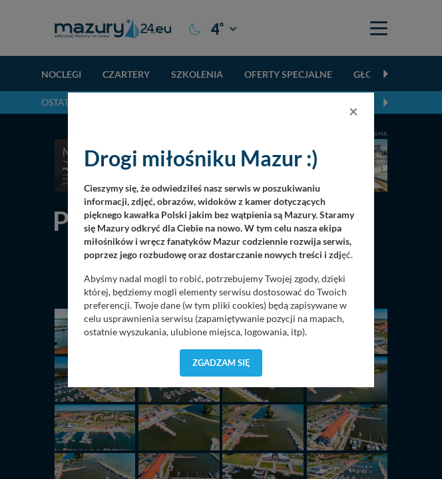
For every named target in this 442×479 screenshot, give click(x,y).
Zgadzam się (221, 362)
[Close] (353, 111)
